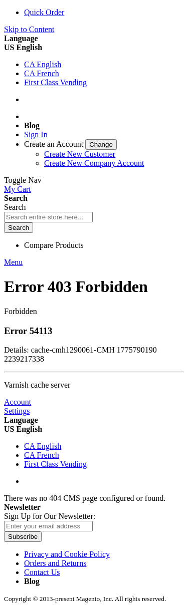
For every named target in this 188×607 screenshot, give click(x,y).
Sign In (36, 134)
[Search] (18, 227)
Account (17, 402)
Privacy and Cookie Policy (67, 554)
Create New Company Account (94, 163)
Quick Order (44, 12)
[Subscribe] (23, 536)
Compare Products (54, 245)
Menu (13, 262)
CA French (41, 73)
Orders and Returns (55, 563)
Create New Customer (79, 154)
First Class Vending (55, 82)
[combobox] (48, 217)
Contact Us (42, 572)
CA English (42, 64)
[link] (70, 144)
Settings (17, 411)
